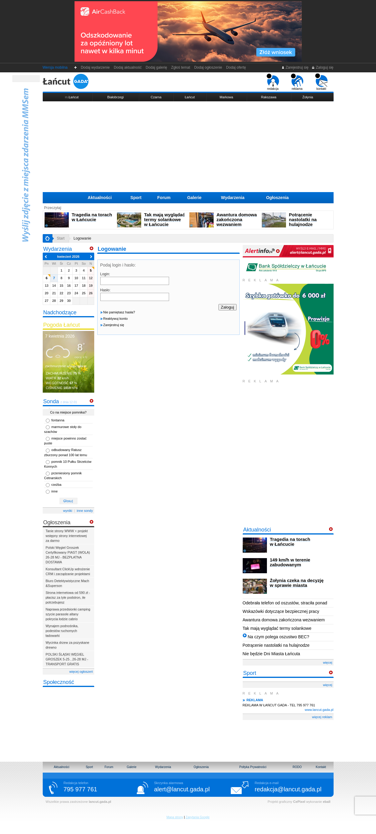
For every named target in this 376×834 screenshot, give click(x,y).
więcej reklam (322, 717)
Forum (164, 197)
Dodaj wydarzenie (95, 67)
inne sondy (85, 510)
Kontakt (321, 767)
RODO (297, 767)
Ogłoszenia (277, 197)
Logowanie (82, 238)
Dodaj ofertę (236, 67)
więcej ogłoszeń (81, 671)
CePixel (299, 801)
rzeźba (57, 484)
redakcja (273, 82)
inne (55, 491)
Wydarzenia (233, 197)
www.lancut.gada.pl (319, 709)
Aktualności (99, 197)
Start (61, 238)
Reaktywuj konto (114, 318)
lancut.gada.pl (100, 801)
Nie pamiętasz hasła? (117, 312)
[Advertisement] (188, 146)
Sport (135, 197)
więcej (327, 662)
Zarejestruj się (294, 67)
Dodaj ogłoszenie (208, 67)
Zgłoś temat (180, 67)
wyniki (67, 510)
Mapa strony (174, 817)
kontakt (321, 82)
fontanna (58, 420)
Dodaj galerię (156, 67)
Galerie (194, 197)
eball (326, 801)
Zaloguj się (322, 67)
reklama (297, 82)
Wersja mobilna (55, 67)
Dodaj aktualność (128, 67)
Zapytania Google (198, 817)
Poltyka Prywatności (252, 767)
